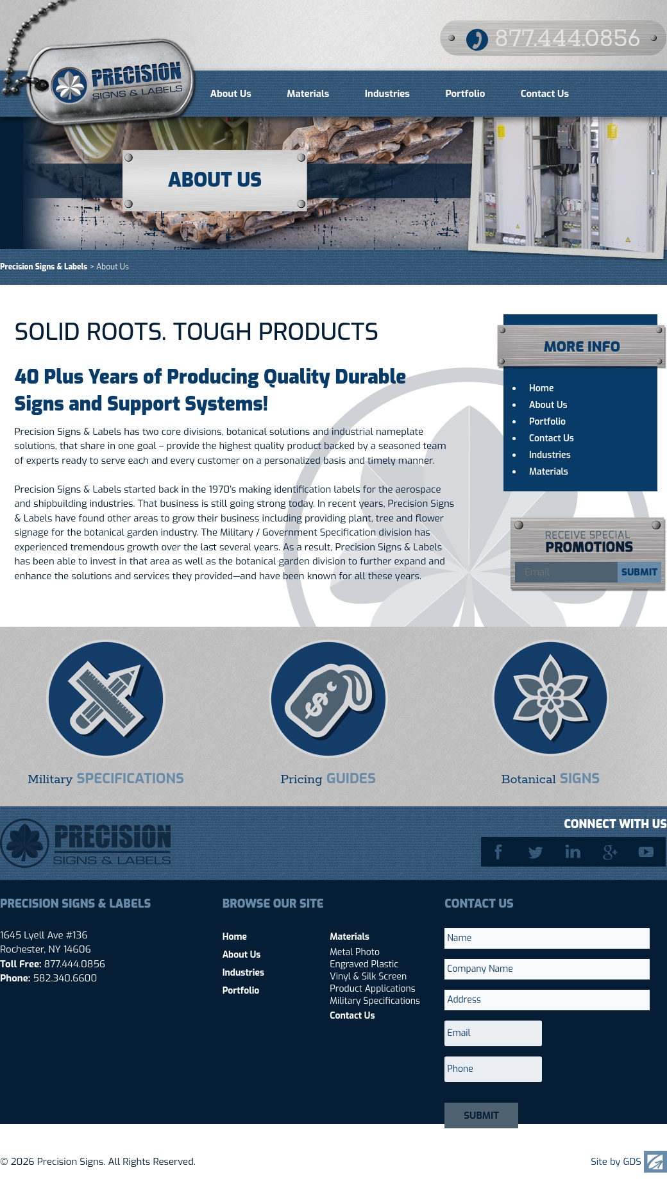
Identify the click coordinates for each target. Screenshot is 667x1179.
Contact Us (545, 93)
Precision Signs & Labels (43, 267)
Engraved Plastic (364, 964)
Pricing (328, 778)
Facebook (499, 852)
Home (541, 388)
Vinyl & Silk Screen (368, 977)
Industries (387, 93)
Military (106, 778)
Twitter (536, 852)
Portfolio (465, 93)
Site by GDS (616, 1161)
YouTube (648, 852)
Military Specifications (375, 1001)
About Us (230, 93)
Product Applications (373, 989)
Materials (308, 93)
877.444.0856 (567, 39)
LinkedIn (574, 852)
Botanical (550, 778)
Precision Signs (99, 65)
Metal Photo (355, 952)
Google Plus (611, 852)
